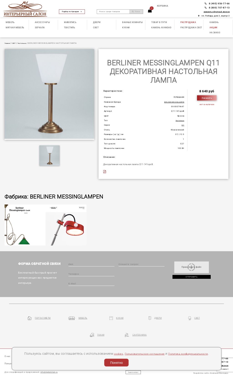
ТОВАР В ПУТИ (159, 22)
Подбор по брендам (72, 11)
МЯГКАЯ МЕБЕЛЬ (15, 27)
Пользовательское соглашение (158, 347)
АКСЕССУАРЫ (42, 22)
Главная (8, 43)
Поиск (136, 12)
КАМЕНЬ (214, 22)
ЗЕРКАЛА (40, 27)
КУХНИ (126, 27)
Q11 (182, 125)
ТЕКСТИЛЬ (69, 27)
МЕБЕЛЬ (10, 22)
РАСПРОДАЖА (188, 22)
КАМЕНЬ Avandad (161, 27)
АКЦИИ (213, 27)
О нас (8, 342)
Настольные (27, 43)
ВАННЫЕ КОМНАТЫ (132, 22)
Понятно (116, 361)
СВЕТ (96, 27)
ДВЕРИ (97, 22)
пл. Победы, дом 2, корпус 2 (214, 16)
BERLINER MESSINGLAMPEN (171, 102)
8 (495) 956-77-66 (217, 3)
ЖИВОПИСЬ (70, 22)
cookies (126, 347)
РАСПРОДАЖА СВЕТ (191, 27)
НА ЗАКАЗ (215, 32)
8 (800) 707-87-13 (217, 7)
